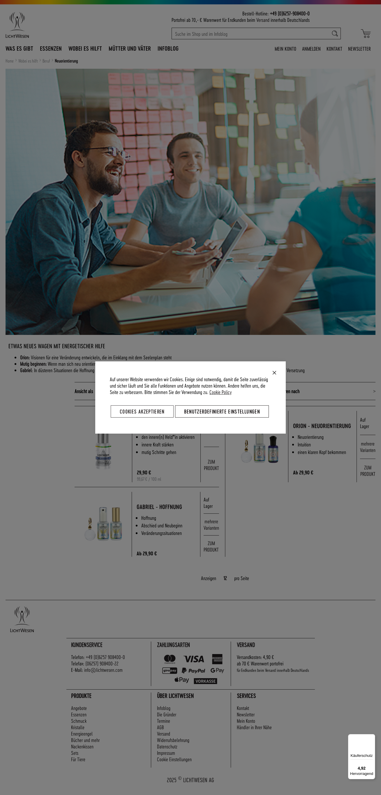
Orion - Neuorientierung (316, 429)
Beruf (47, 60)
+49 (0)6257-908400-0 (290, 13)
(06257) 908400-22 (102, 669)
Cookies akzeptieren (142, 411)
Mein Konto (285, 48)
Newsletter (359, 48)
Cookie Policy (220, 392)
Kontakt (334, 48)
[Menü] (371, 737)
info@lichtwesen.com (103, 676)
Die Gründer (166, 720)
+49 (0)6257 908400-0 (105, 663)
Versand (262, 20)
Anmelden (311, 48)
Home (10, 60)
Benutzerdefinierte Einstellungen (222, 411)
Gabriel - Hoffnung (162, 513)
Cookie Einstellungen (174, 765)
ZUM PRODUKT (211, 469)
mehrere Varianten (367, 450)
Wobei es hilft (28, 60)
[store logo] (43, 24)
